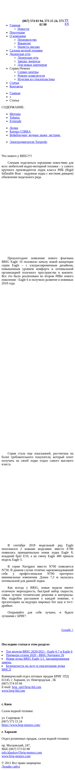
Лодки (14, 128)
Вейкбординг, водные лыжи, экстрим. (35, 135)
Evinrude (15, 121)
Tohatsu (15, 117)
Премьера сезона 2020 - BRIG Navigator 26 (35, 655)
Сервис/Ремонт (20, 68)
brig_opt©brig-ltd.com (26, 687)
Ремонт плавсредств (31, 75)
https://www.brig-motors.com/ (21, 725)
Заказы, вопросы (29, 61)
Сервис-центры (28, 72)
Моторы (15, 114)
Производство (27, 39)
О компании (18, 36)
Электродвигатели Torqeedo (28, 142)
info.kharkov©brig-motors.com (22, 752)
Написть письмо (29, 47)
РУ (67, 20)
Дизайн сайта (11, 766)
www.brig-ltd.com (13, 690)
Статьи (14, 82)
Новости (23, 29)
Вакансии (24, 43)
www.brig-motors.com (16, 756)
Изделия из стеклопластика (36, 79)
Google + (67, 630)
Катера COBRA (20, 131)
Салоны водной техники (26, 50)
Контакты (16, 86)
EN (67, 24)
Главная (15, 25)
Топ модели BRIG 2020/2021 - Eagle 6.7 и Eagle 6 (39, 651)
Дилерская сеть (20, 54)
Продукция (17, 32)
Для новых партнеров (32, 64)
